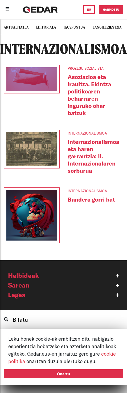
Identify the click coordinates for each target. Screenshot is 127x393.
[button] (63, 275)
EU (89, 9)
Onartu (63, 373)
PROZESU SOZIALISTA (86, 68)
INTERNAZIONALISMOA (87, 133)
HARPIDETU (111, 9)
